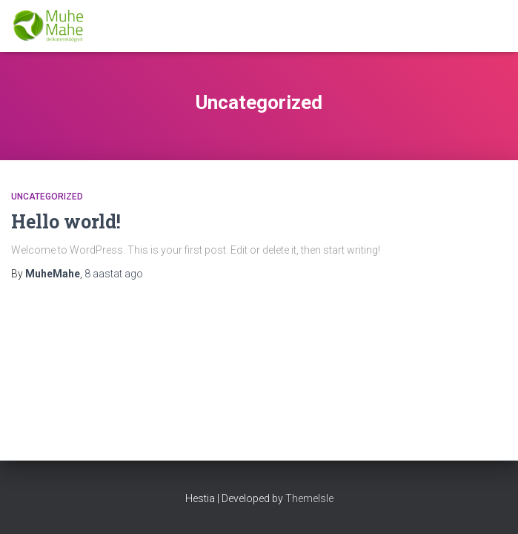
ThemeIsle (309, 498)
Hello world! (66, 221)
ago (113, 274)
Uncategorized (47, 196)
